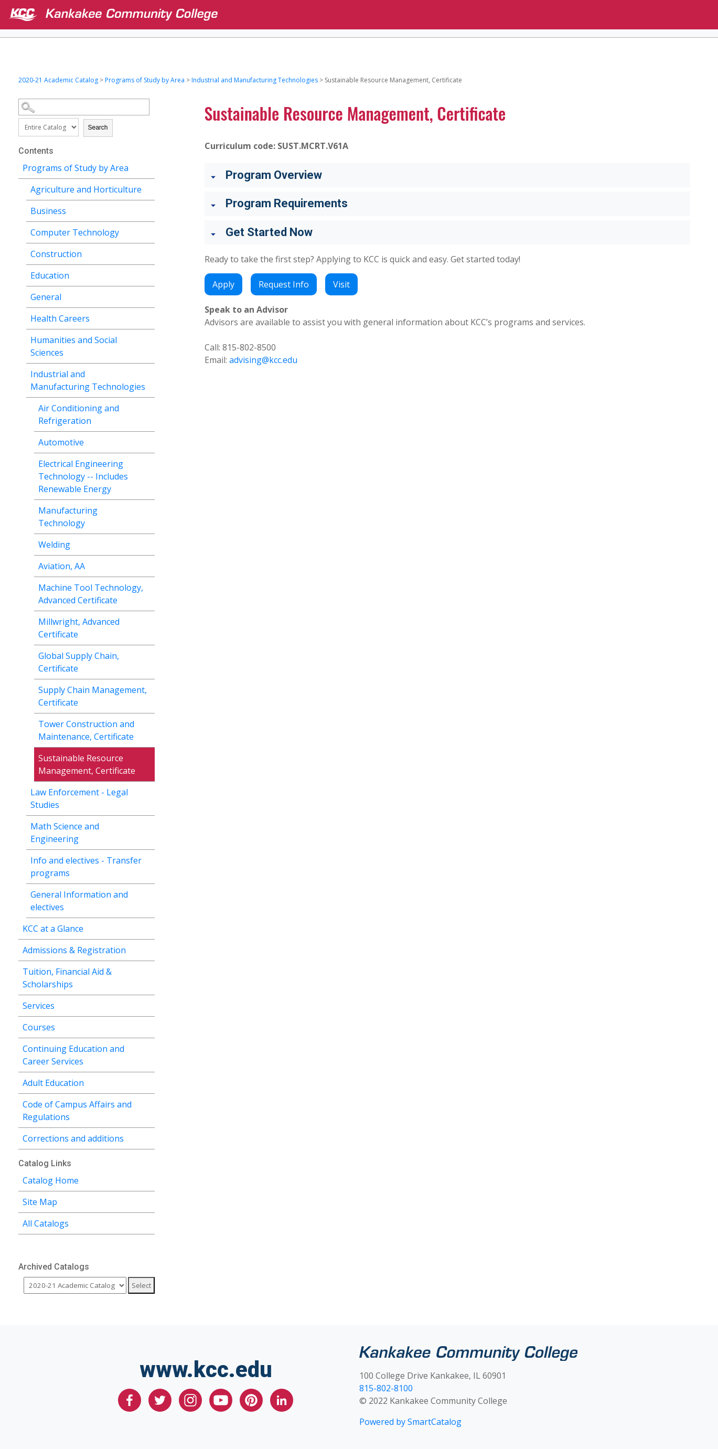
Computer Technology (74, 232)
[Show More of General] (146, 296)
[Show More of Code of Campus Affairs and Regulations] (146, 1103)
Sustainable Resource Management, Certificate (86, 764)
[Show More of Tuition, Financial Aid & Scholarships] (146, 970)
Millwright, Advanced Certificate (79, 628)
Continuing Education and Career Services (73, 1055)
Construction (56, 254)
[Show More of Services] (146, 1004)
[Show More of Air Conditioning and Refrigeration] (146, 407)
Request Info (284, 284)
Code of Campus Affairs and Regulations (77, 1111)
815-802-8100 (386, 1388)
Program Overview (274, 175)
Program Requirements (287, 203)
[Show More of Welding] (146, 543)
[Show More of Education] (146, 274)
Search (98, 127)
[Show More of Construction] (146, 253)
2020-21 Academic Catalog (58, 80)
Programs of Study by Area (145, 80)
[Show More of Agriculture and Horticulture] (146, 188)
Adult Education (53, 1083)
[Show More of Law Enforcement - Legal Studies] (146, 791)
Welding (54, 544)
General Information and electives (79, 901)
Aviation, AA (61, 566)
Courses (39, 1027)
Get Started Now (269, 232)
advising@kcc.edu (263, 360)
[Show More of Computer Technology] (146, 231)
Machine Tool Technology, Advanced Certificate (90, 594)
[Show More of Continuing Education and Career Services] (146, 1047)
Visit (341, 284)
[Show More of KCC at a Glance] (146, 927)
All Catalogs (46, 1223)
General (45, 297)
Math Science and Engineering (64, 833)
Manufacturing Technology (68, 517)
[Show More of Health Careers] (146, 317)
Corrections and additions (73, 1138)
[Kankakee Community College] (367, 14)
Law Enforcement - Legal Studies (79, 798)
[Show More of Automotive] (146, 441)
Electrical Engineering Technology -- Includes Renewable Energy (83, 476)
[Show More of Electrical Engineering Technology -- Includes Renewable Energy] (146, 462)
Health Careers (60, 318)
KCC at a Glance (53, 928)
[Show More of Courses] (146, 1026)
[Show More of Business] (146, 210)
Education (49, 275)
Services (39, 1005)
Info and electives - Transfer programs (86, 867)
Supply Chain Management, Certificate (92, 696)
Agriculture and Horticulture (86, 189)
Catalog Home (51, 1180)
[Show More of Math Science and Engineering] (146, 825)
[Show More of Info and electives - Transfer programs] (146, 859)
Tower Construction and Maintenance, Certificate (86, 730)
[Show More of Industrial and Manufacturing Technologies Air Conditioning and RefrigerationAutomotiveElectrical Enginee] (146, 373)
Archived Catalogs (53, 1267)
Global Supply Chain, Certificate (78, 662)
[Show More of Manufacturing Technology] (146, 509)
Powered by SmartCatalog (410, 1421)
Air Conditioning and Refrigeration (78, 414)
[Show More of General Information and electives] (146, 893)
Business (48, 211)
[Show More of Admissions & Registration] (146, 949)
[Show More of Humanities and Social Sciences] (146, 339)
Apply (223, 284)
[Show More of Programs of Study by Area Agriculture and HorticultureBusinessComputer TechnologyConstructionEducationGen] (146, 167)
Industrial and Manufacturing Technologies (254, 80)
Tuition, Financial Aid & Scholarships (67, 978)
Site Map (40, 1202)
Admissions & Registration (74, 950)
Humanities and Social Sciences (73, 346)
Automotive (61, 442)
